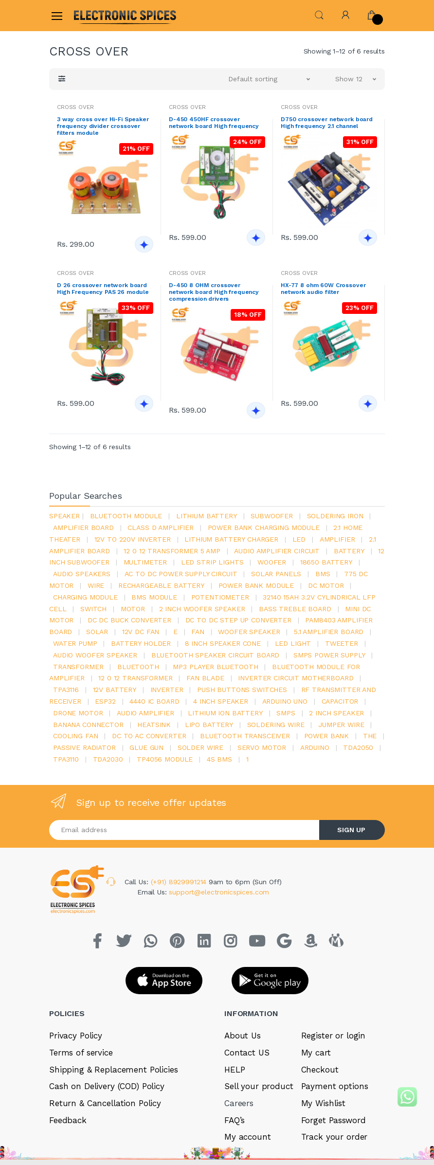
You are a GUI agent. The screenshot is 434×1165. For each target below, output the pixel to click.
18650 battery (326, 562)
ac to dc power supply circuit (181, 574)
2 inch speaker (336, 713)
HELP (234, 1069)
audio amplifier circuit (277, 551)
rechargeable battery (161, 585)
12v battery (114, 689)
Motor (133, 609)
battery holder (141, 643)
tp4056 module (165, 759)
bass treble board (295, 609)
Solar (97, 632)
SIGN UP (351, 830)
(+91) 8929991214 (180, 882)
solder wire (200, 747)
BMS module (154, 597)
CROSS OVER (75, 107)
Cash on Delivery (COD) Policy (106, 1086)
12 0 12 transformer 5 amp (172, 551)
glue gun (146, 747)
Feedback (68, 1120)
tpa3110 (66, 759)
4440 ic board (154, 701)
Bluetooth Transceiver (245, 736)
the (370, 736)
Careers (238, 1103)
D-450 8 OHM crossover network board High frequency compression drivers (214, 292)
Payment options (334, 1086)
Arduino (314, 747)
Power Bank (326, 736)
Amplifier (337, 539)
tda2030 (108, 759)
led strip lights (212, 562)
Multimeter (145, 562)
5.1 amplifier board (328, 632)
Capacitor (340, 701)
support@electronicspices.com (219, 892)
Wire (96, 585)
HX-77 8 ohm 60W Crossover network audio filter (323, 288)
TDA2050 (358, 747)
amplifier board (83, 527)
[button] (319, 15)
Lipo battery (209, 724)
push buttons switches (242, 689)
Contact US (247, 1052)
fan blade (205, 678)
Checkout (320, 1069)
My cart (316, 1052)
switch (93, 609)
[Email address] (184, 830)
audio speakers (81, 574)
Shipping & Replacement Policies (113, 1069)
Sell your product (258, 1086)
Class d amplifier (160, 527)
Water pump (75, 643)
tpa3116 (66, 689)
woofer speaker (249, 632)
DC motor (326, 585)
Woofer (271, 562)
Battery (349, 551)
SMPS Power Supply (329, 655)
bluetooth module (126, 516)
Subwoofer (272, 516)
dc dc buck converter (129, 620)
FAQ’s (234, 1120)
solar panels (276, 574)
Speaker (64, 516)
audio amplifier (145, 713)
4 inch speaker (220, 701)
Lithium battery (206, 516)
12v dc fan (141, 632)
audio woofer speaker (95, 655)
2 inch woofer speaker (202, 609)
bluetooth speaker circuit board (215, 655)
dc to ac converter (149, 736)
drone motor (78, 713)
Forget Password (333, 1120)
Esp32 (105, 701)
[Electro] (97, 15)
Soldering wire (276, 724)
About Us (242, 1035)
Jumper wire (341, 724)
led (299, 539)
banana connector (88, 724)
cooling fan (75, 736)
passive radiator (84, 747)
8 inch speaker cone (223, 643)
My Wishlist (323, 1103)
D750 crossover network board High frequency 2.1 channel (327, 122)
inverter (166, 689)
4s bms (219, 759)
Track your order (334, 1137)
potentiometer (220, 597)
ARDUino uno (284, 701)
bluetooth (138, 667)
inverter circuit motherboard (295, 678)
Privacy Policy (75, 1035)
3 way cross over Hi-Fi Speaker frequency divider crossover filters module (103, 126)
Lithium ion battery (225, 713)
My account (247, 1137)
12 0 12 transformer (135, 678)
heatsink (154, 724)
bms (322, 574)
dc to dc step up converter (238, 620)
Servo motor (261, 747)
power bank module (256, 585)
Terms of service (81, 1052)
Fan (197, 632)
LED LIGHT (293, 643)
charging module (85, 597)
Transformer (78, 667)
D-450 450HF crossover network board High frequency (214, 122)
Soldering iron (335, 516)
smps (285, 713)
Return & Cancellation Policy (105, 1103)
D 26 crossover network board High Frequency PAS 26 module (103, 288)
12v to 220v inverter (132, 539)
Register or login (333, 1035)
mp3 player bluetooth (215, 667)
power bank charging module (264, 527)
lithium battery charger (231, 539)
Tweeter (341, 643)
